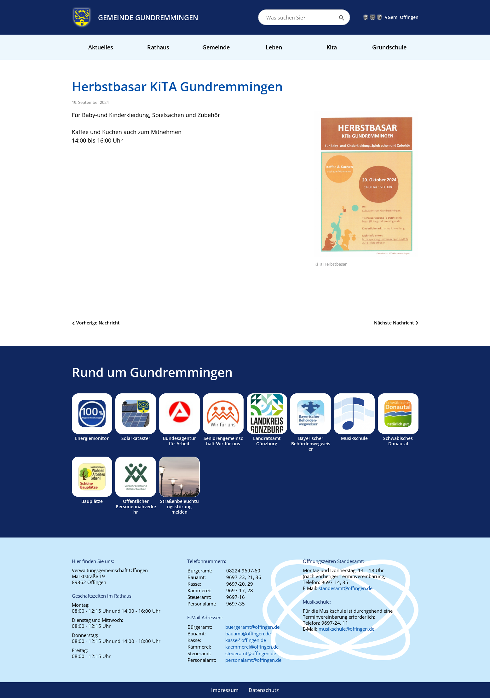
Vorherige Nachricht (98, 323)
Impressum (225, 690)
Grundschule (389, 47)
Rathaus (158, 47)
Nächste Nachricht (394, 323)
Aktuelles (100, 47)
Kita (331, 47)
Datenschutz (264, 690)
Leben (274, 47)
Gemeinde (216, 47)
